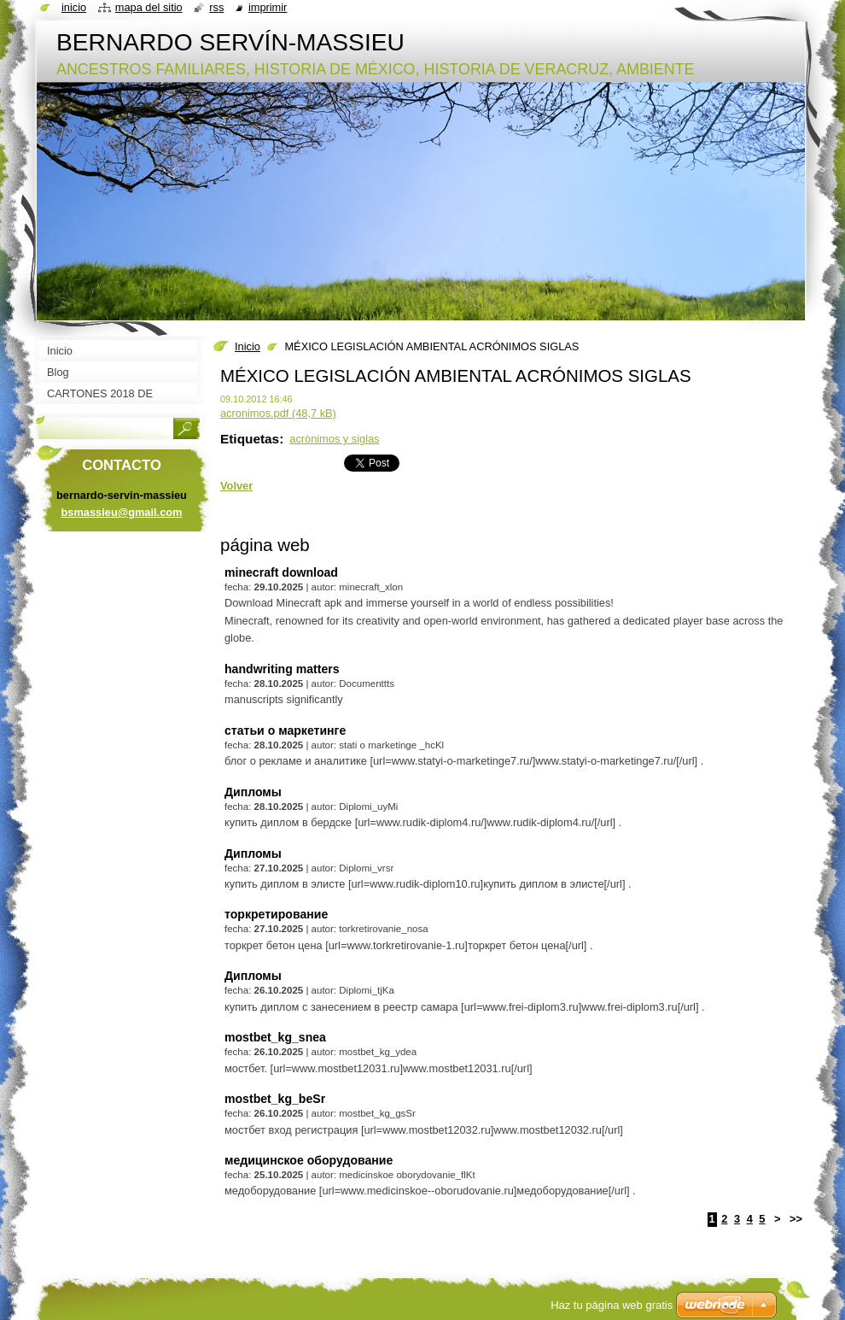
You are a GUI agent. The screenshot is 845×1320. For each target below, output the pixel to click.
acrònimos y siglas (334, 438)
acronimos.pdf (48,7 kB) (278, 413)
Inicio (247, 346)
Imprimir (268, 7)
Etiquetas (249, 438)
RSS (216, 7)
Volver (236, 485)
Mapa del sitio (149, 7)
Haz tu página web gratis (612, 1305)
